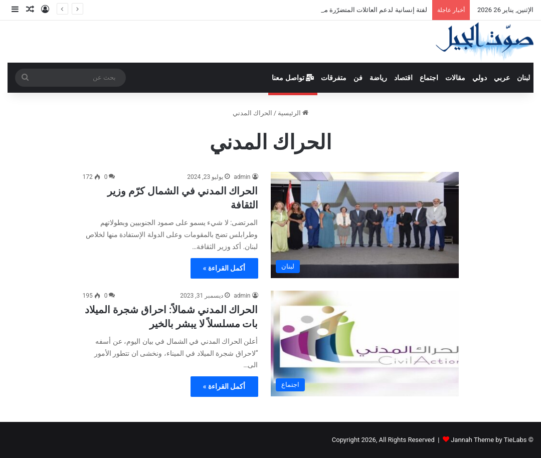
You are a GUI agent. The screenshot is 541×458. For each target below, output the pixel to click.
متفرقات (333, 78)
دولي (479, 78)
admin (242, 176)
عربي (502, 78)
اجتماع (429, 78)
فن (358, 78)
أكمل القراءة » (224, 268)
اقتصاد (403, 78)
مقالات (455, 78)
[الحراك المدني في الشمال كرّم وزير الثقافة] (365, 225)
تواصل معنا (293, 78)
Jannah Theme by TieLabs (488, 439)
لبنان (523, 78)
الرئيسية (293, 113)
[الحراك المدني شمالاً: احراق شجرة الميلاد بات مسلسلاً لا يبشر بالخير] (365, 344)
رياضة (378, 78)
